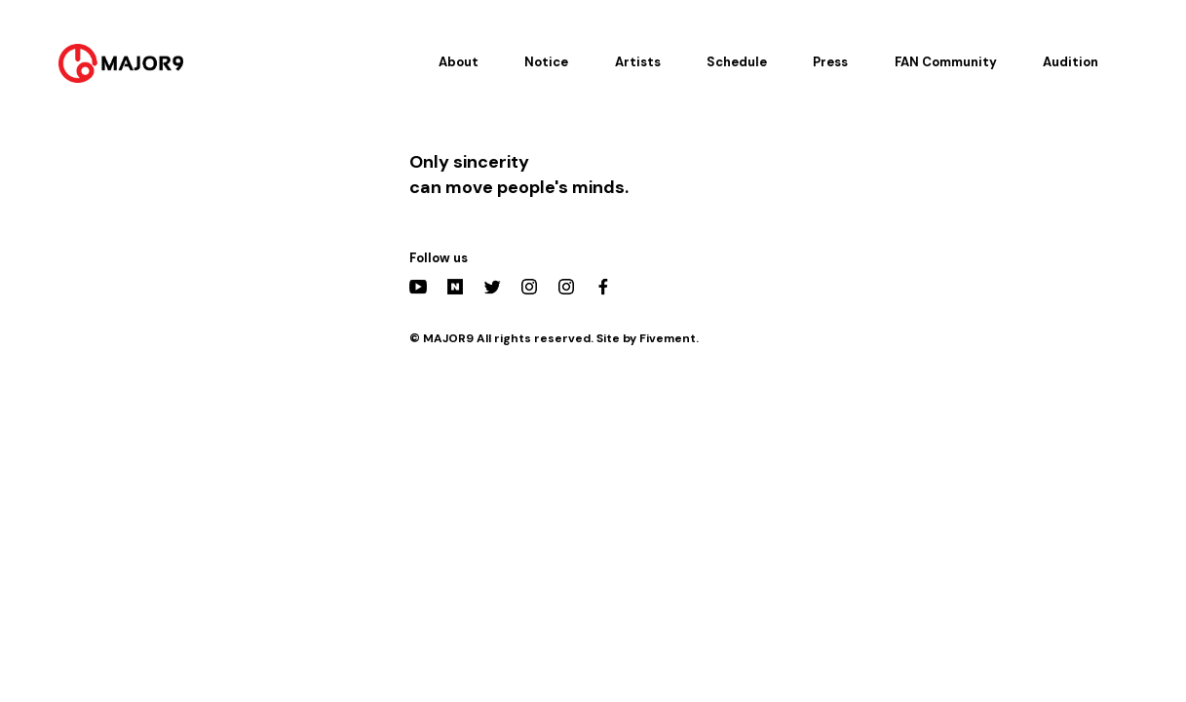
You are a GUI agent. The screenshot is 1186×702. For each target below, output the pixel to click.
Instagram (529, 286)
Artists (638, 62)
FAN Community (946, 62)
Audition (1070, 62)
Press (830, 62)
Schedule (737, 62)
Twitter (492, 286)
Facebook (603, 286)
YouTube (418, 286)
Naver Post (455, 286)
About (458, 62)
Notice (546, 62)
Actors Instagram (566, 286)
